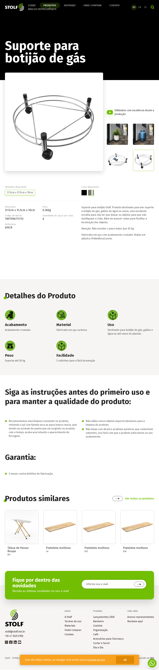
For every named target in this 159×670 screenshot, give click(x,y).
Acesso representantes (140, 617)
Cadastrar (139, 584)
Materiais (70, 5)
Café (95, 634)
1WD (152, 658)
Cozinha (97, 626)
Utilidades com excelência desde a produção (134, 112)
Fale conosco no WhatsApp (152, 663)
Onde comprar (92, 5)
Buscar (152, 7)
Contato (114, 5)
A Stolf (68, 617)
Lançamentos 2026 (104, 617)
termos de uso (96, 659)
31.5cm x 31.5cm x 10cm (20, 192)
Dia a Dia (98, 647)
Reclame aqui (135, 621)
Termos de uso (73, 621)
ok (125, 659)
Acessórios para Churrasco (108, 639)
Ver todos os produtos (139, 499)
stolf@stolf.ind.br (15, 631)
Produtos (49, 5)
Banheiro (98, 621)
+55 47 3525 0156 (14, 636)
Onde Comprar (73, 630)
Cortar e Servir (101, 643)
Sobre (32, 5)
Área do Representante (42, 9)
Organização (100, 630)
